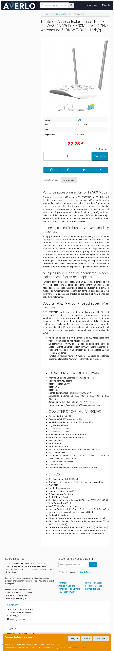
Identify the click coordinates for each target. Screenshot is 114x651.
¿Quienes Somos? (66, 592)
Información (69, 180)
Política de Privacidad (86, 572)
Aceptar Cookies (101, 638)
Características (51, 180)
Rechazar (86, 638)
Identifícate (92, 5)
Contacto (62, 583)
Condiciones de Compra (69, 589)
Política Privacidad (66, 586)
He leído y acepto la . (78, 572)
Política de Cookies (80, 648)
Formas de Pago (92, 589)
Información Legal (93, 583)
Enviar (93, 565)
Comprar (99, 156)
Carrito (106, 5)
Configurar (74, 638)
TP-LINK (78, 120)
